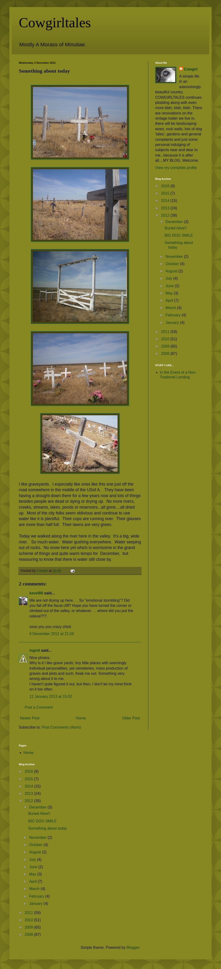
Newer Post (29, 718)
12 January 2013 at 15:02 (50, 696)
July (169, 278)
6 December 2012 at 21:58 (51, 634)
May (170, 293)
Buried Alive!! (175, 228)
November (175, 257)
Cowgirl (191, 69)
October (173, 264)
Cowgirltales (55, 22)
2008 (165, 354)
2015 (165, 193)
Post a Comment (39, 707)
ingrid (34, 650)
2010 (165, 339)
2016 (165, 186)
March (171, 308)
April (170, 300)
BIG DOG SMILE (179, 235)
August (172, 271)
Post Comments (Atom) (61, 727)
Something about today (47, 828)
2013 (165, 208)
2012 (165, 215)
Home (81, 718)
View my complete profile (176, 168)
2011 (165, 332)
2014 (165, 201)
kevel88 (36, 593)
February (174, 315)
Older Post (131, 718)
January (173, 323)
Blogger (132, 947)
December (175, 222)
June (170, 286)
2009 (165, 346)
